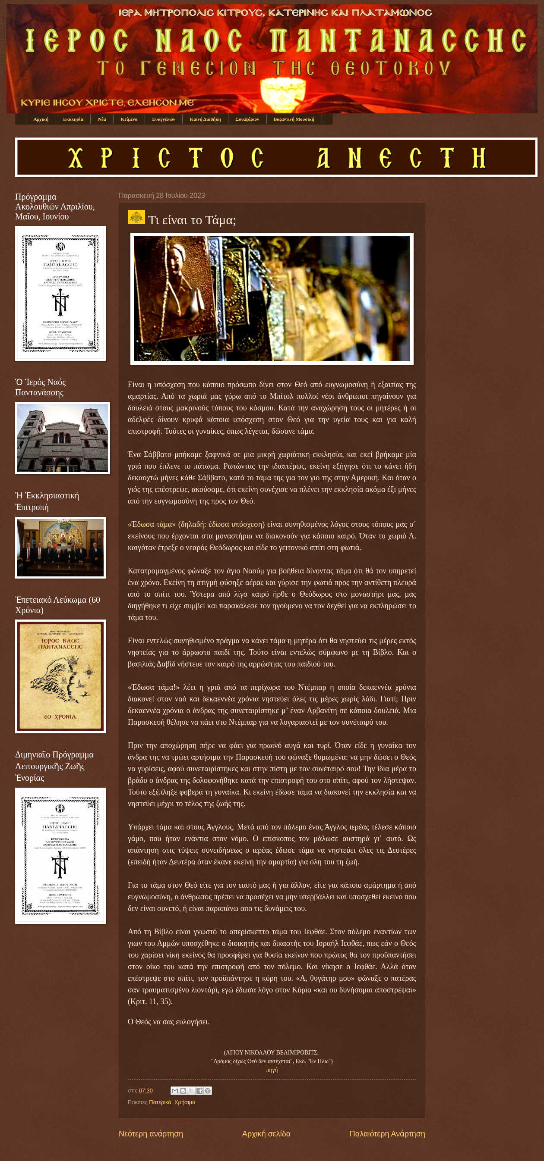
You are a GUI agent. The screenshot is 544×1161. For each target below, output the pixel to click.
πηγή (272, 1070)
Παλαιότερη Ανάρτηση (387, 1134)
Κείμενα (129, 119)
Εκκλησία (73, 119)
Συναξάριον (247, 119)
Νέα (102, 119)
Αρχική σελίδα (266, 1134)
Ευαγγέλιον (163, 119)
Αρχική (41, 119)
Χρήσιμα (185, 1102)
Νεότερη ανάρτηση (151, 1134)
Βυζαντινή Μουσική (294, 119)
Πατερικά (160, 1102)
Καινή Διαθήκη (205, 119)
